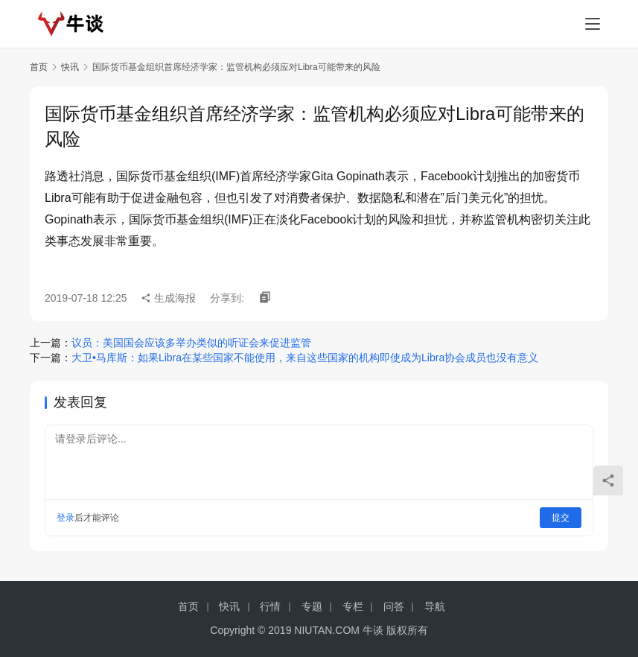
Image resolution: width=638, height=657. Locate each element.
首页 (39, 67)
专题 (312, 606)
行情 (270, 606)
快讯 (70, 67)
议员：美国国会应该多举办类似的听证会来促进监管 (191, 343)
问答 (393, 606)
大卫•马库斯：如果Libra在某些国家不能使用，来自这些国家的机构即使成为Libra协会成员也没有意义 (304, 358)
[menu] (592, 23)
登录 (65, 517)
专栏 (352, 606)
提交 (561, 517)
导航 (434, 606)
